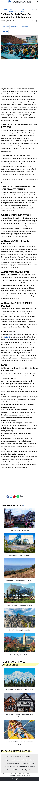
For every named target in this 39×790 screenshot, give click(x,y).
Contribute (11, 773)
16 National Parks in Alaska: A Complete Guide (19, 689)
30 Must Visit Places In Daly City (19, 530)
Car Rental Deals (25, 27)
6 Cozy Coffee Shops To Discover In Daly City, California (20, 766)
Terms (16, 773)
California (5, 31)
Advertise (19, 775)
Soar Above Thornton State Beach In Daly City (19, 580)
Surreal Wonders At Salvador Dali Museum (19, 605)
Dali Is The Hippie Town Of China (19, 655)
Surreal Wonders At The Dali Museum (19, 555)
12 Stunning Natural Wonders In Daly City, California (19, 770)
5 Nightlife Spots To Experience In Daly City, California (19, 760)
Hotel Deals (5, 27)
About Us (5, 773)
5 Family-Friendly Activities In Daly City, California (18, 756)
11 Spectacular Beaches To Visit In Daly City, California (19, 763)
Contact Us (12, 775)
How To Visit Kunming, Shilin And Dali (19, 630)
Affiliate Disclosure (31, 773)
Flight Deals (14, 27)
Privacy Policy (22, 773)
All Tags (28, 775)
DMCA (23, 775)
